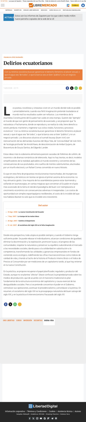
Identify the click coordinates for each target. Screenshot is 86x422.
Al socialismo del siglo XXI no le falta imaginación (31, 225)
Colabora (75, 5)
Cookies (52, 411)
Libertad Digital (43, 406)
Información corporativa (15, 411)
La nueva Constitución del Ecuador (26, 212)
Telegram (52, 418)
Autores (78, 411)
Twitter (33, 418)
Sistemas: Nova (65, 413)
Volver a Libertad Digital (68, 5)
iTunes (56, 418)
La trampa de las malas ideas (23, 216)
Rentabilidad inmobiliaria (72, 10)
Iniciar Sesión (83, 5)
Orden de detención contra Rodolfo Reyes (57, 1)
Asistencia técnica (65, 411)
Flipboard (48, 418)
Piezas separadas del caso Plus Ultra (33, 1)
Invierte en (17, 10)
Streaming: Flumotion (52, 413)
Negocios (44, 10)
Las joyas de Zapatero (15, 1)
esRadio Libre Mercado (31, 10)
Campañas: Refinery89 (22, 413)
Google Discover (44, 418)
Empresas (8, 10)
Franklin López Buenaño (13, 57)
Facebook (29, 418)
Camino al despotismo (21, 220)
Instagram (36, 418)
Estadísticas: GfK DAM (37, 413)
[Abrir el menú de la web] (14, 5)
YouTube (40, 418)
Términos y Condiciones (37, 411)
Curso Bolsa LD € (55, 10)
